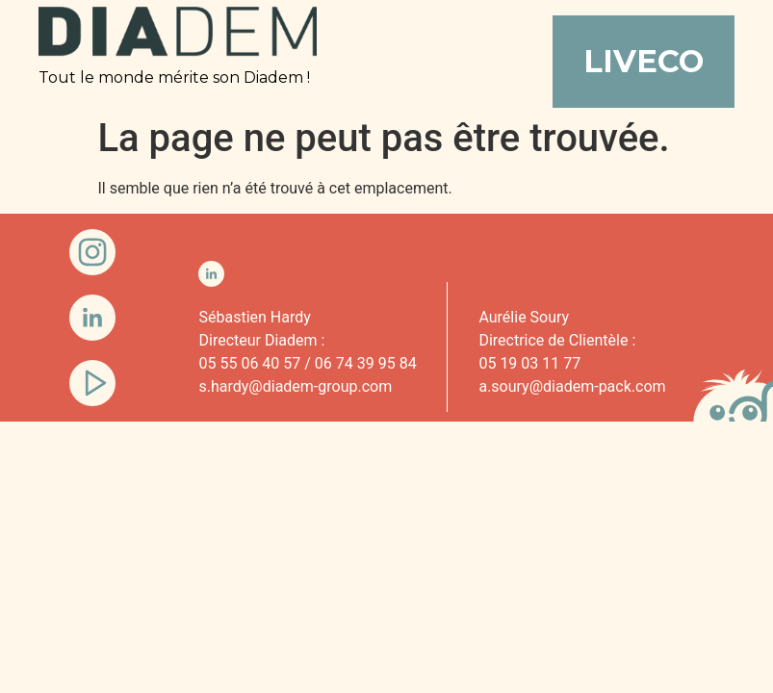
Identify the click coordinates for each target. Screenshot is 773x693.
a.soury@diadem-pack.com (571, 386)
